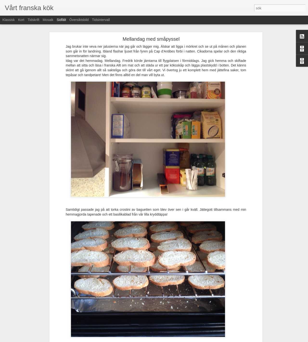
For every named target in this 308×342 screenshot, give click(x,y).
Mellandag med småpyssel (151, 38)
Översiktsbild (79, 20)
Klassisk (8, 20)
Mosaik (48, 20)
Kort (21, 20)
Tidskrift (33, 20)
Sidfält (61, 20)
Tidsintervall (101, 20)
